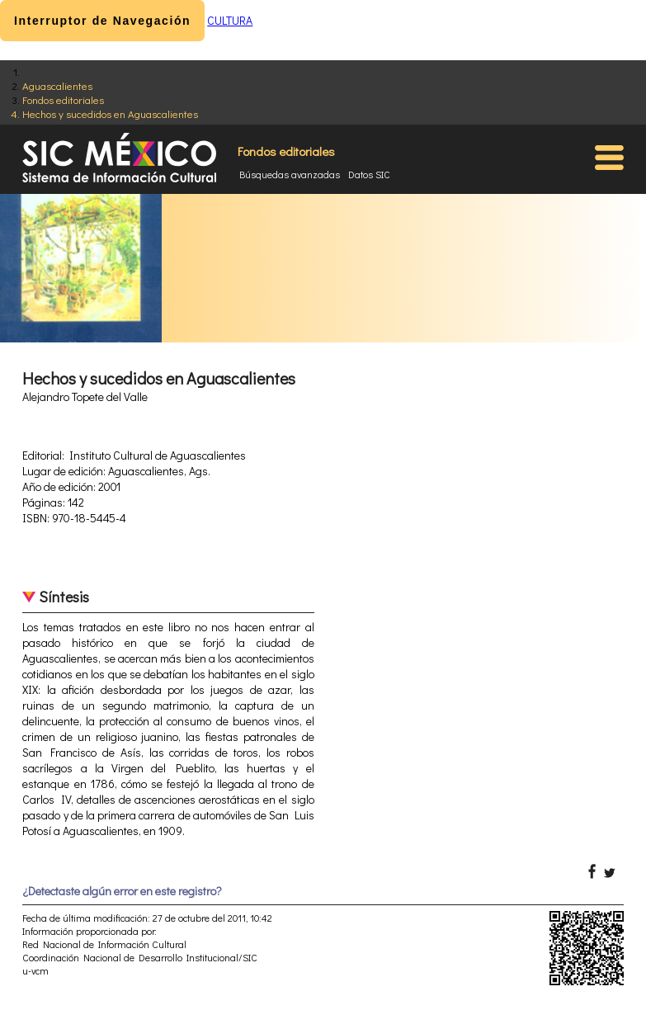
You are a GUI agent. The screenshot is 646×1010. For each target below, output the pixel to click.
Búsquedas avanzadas (289, 174)
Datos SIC (369, 174)
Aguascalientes (57, 85)
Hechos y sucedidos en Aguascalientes (110, 113)
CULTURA (229, 20)
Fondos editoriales (63, 99)
